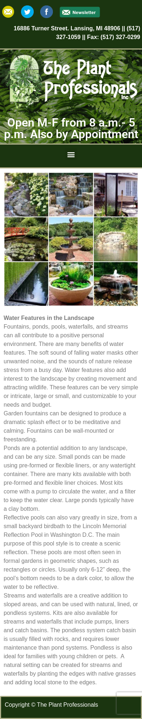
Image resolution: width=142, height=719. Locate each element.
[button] (71, 154)
